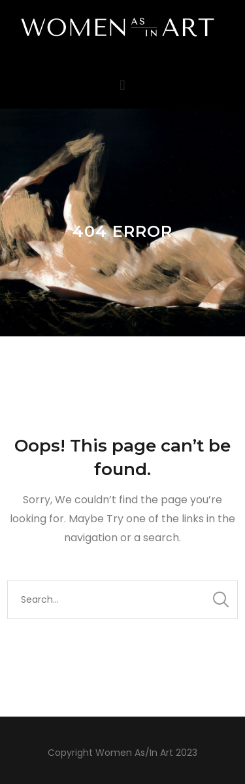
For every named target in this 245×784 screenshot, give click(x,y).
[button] (122, 85)
